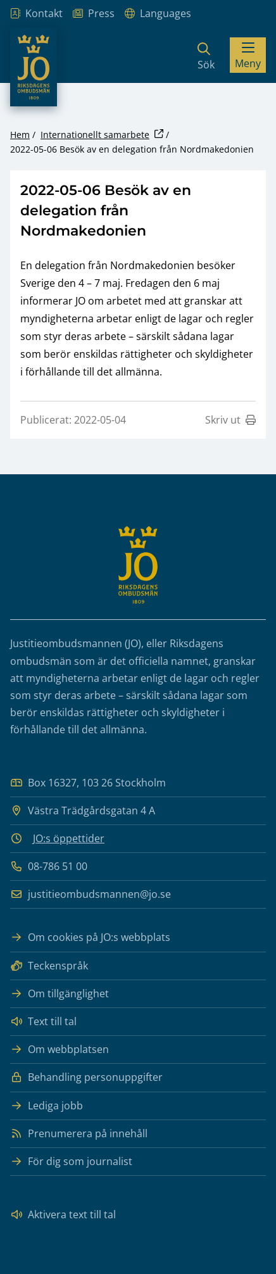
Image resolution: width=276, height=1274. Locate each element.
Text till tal (43, 1021)
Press (94, 13)
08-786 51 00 (48, 866)
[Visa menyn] (248, 55)
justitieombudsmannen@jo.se (90, 894)
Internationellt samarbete (95, 135)
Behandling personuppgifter (86, 1077)
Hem (20, 135)
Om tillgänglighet (59, 993)
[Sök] (206, 55)
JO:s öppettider (68, 838)
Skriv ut (230, 420)
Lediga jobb (46, 1105)
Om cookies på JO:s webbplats (90, 937)
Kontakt (36, 13)
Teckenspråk (49, 965)
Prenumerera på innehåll (78, 1133)
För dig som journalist (71, 1161)
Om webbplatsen (59, 1049)
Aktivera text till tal (63, 1214)
